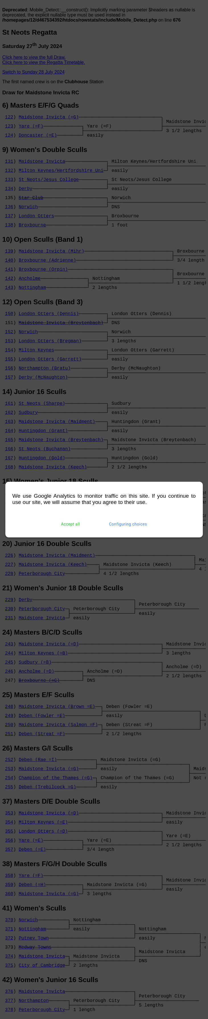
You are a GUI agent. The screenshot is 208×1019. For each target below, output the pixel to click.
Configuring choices (128, 524)
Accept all (70, 524)
